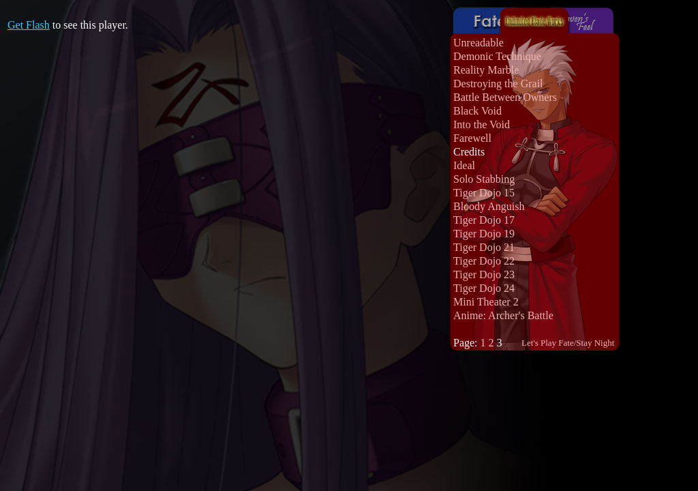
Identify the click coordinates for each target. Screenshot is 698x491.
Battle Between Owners (505, 97)
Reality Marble (486, 70)
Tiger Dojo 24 (484, 288)
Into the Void (481, 124)
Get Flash (28, 25)
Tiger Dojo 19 (484, 233)
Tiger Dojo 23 (484, 274)
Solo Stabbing (484, 179)
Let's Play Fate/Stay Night (567, 343)
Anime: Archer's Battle (503, 315)
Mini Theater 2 (486, 302)
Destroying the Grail (498, 83)
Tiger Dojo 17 (484, 220)
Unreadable (478, 42)
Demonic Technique (497, 56)
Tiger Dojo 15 (484, 192)
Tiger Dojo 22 (484, 261)
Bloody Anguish (488, 206)
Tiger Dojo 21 (484, 247)
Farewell (472, 138)
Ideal (464, 165)
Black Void (477, 111)
